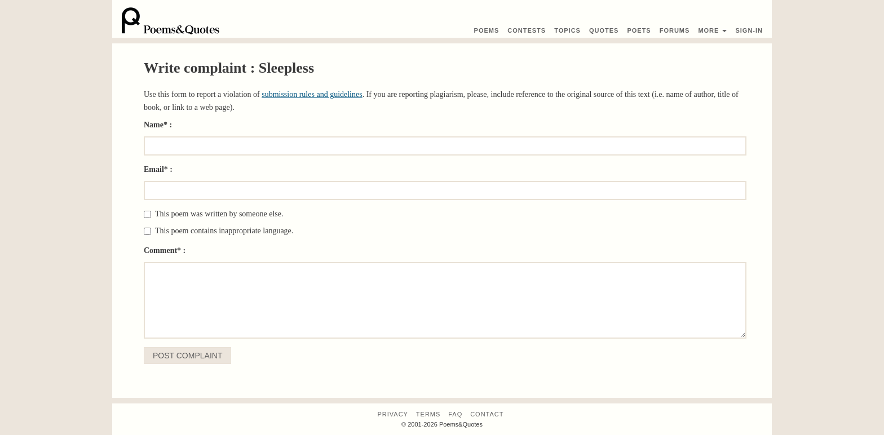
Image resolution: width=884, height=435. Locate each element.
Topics (567, 30)
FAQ (455, 414)
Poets (639, 30)
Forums (675, 30)
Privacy (392, 414)
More (712, 30)
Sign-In (749, 30)
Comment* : (164, 250)
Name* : (158, 125)
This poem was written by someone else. (213, 214)
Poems (487, 30)
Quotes (603, 30)
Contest (526, 30)
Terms (428, 414)
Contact (486, 414)
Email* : (158, 169)
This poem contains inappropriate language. (218, 231)
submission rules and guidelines (312, 94)
